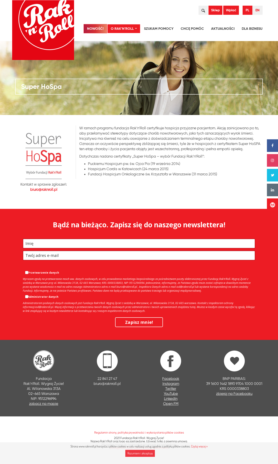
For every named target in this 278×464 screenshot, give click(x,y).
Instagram (170, 383)
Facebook (170, 378)
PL (247, 10)
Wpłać (231, 10)
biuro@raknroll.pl (43, 189)
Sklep (215, 10)
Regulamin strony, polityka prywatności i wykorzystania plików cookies (139, 432)
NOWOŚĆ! (95, 28)
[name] (139, 243)
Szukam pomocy (159, 28)
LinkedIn (170, 398)
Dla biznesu (252, 28)
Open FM (171, 403)
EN (257, 10)
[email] (139, 255)
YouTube (171, 393)
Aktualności (223, 28)
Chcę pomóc (192, 28)
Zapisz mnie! (139, 322)
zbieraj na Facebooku (234, 393)
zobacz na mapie (43, 403)
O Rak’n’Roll (125, 29)
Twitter (170, 388)
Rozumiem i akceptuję (140, 453)
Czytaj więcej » (199, 446)
